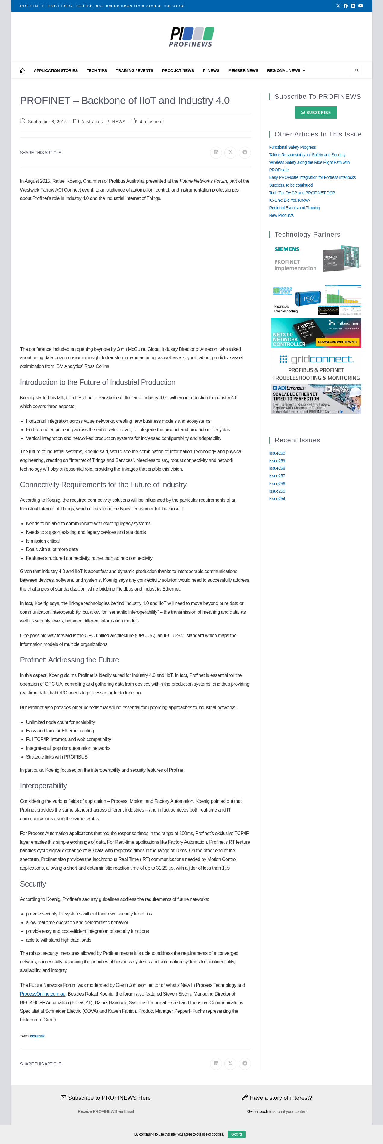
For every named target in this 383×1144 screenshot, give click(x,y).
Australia (90, 121)
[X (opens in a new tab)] (338, 6)
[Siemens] (316, 258)
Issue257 (277, 475)
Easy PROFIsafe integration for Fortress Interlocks (312, 177)
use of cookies (212, 1134)
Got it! (236, 1134)
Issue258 (277, 468)
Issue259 (277, 460)
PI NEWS (116, 121)
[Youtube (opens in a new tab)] (360, 6)
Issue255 (277, 491)
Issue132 (37, 1036)
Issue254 (277, 498)
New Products (281, 215)
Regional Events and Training (294, 207)
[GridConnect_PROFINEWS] (316, 365)
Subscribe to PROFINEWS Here (106, 1098)
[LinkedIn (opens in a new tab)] (353, 6)
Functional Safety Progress (292, 147)
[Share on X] (230, 153)
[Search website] (357, 71)
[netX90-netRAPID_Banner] (316, 332)
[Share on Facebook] (245, 153)
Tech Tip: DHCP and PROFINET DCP (302, 192)
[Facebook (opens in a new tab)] (346, 6)
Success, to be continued (291, 185)
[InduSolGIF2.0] (316, 299)
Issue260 (277, 453)
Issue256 (277, 483)
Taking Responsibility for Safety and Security (307, 154)
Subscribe (316, 113)
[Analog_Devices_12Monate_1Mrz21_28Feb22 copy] (316, 398)
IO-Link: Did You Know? (289, 200)
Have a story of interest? (277, 1098)
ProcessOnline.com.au (43, 993)
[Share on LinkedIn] (216, 153)
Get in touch (257, 1111)
